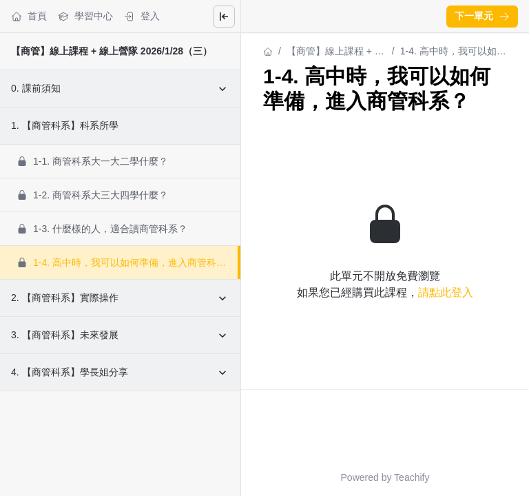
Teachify (411, 477)
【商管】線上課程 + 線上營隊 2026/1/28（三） (111, 50)
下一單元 (482, 15)
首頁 (29, 16)
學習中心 (85, 16)
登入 (142, 16)
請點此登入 (445, 292)
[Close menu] (224, 17)
